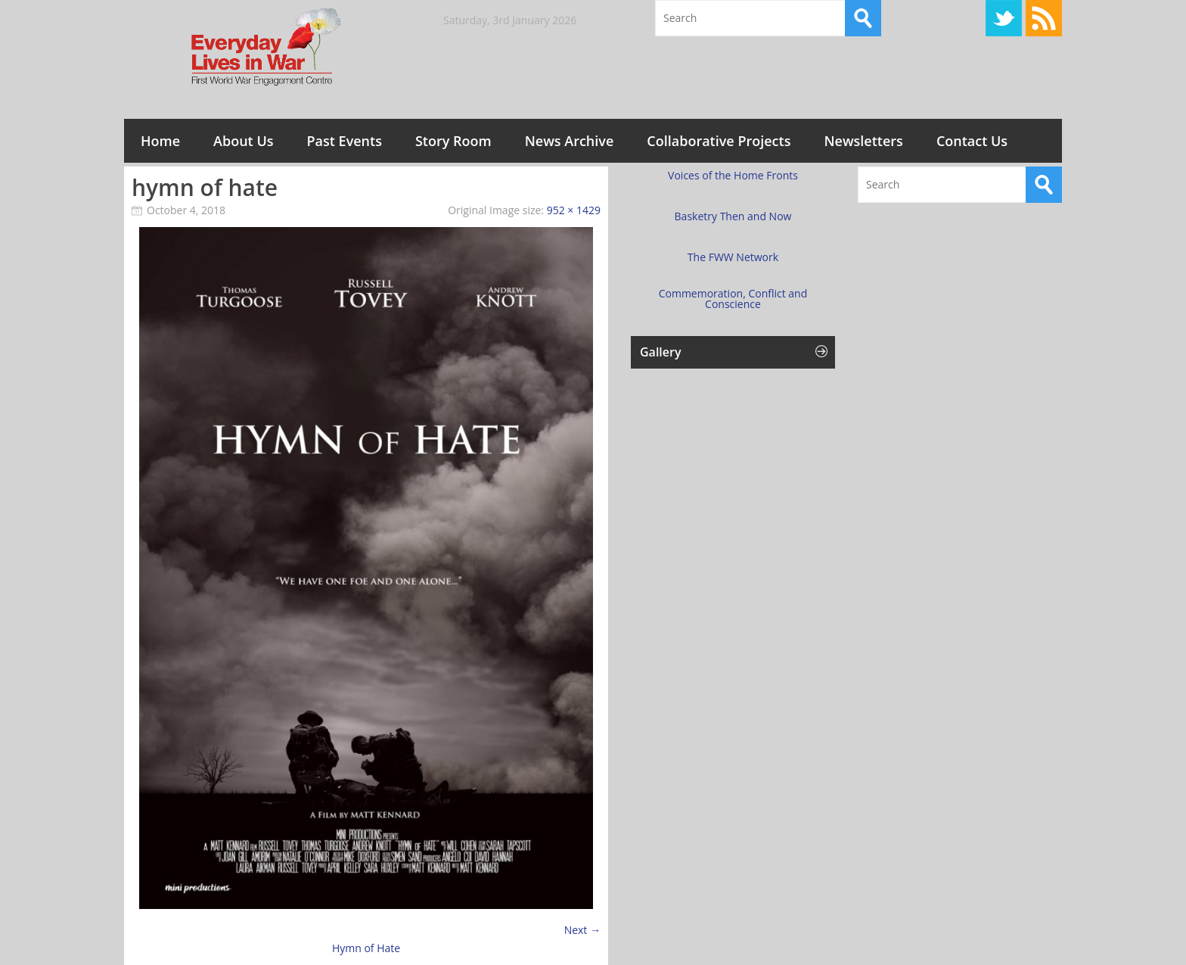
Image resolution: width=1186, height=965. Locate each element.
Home (160, 141)
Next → (582, 930)
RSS (1044, 18)
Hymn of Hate (366, 948)
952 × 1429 (574, 210)
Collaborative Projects (718, 141)
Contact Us (971, 141)
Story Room (453, 141)
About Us (243, 141)
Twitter (1004, 18)
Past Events (344, 141)
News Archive (569, 141)
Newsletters (863, 141)
